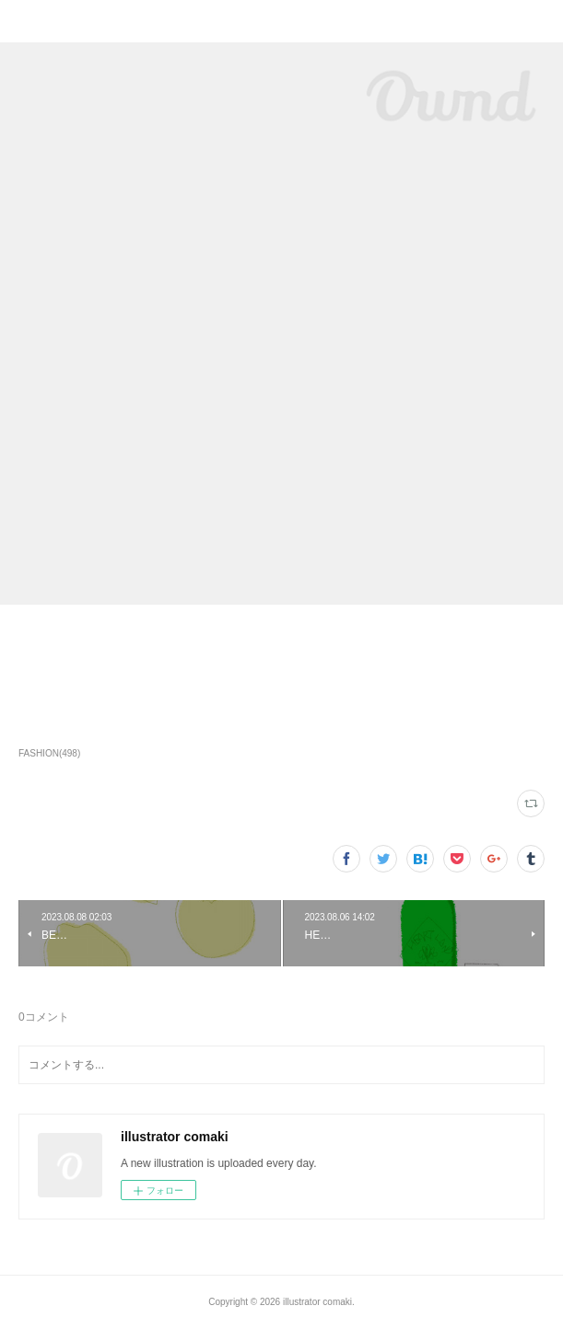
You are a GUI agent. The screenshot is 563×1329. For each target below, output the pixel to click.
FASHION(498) (49, 753)
